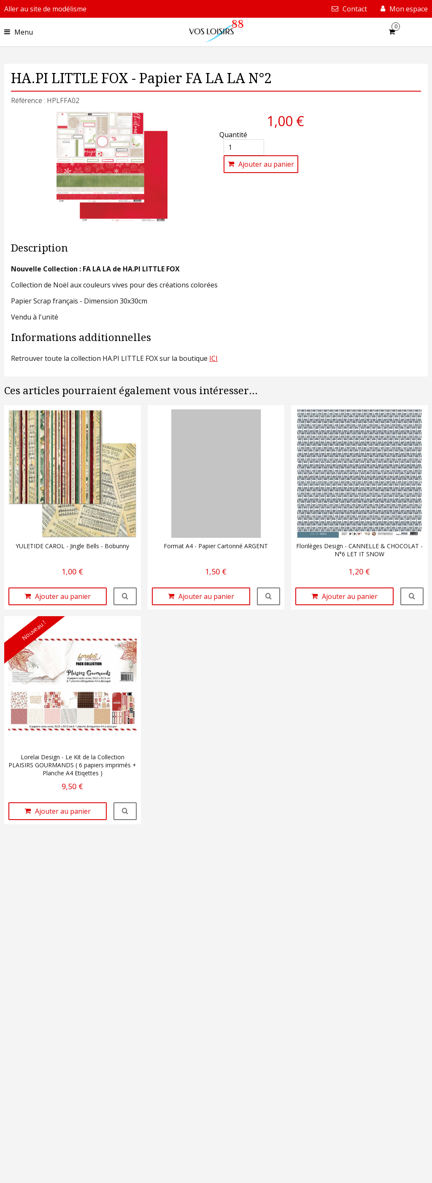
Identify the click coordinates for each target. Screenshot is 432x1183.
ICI (213, 358)
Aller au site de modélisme (45, 9)
